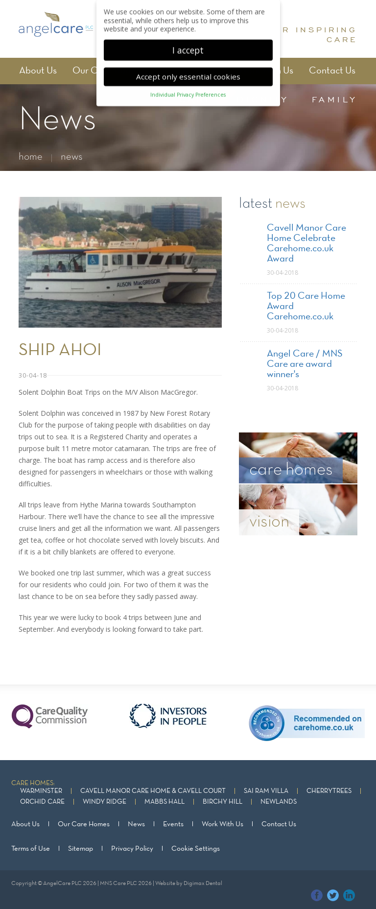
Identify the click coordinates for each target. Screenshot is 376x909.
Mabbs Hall (164, 802)
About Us (38, 71)
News (136, 824)
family (334, 99)
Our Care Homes (84, 824)
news (72, 157)
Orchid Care (42, 802)
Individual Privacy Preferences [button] (188, 90)
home (31, 157)
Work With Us (222, 824)
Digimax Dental (203, 883)
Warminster (41, 791)
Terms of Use (30, 848)
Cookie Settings (195, 848)
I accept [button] (188, 45)
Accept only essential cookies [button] (188, 72)
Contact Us (332, 71)
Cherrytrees (329, 791)
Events (173, 824)
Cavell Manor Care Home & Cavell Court (153, 791)
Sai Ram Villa (266, 791)
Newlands (278, 802)
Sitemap (80, 848)
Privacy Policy (132, 848)
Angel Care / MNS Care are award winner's (305, 364)
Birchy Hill (222, 802)
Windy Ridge (104, 802)
